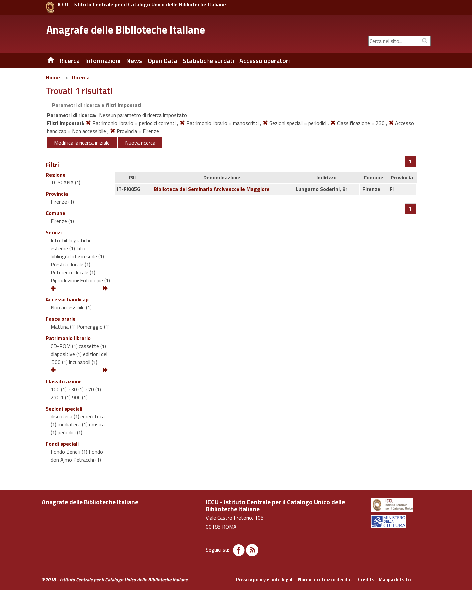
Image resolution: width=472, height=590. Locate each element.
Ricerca (81, 77)
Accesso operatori (264, 61)
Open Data (162, 61)
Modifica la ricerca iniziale (82, 143)
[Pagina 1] (410, 161)
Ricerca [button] (69, 61)
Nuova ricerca (140, 143)
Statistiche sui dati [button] (208, 61)
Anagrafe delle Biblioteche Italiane (125, 30)
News (134, 61)
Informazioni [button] (102, 61)
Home (53, 77)
